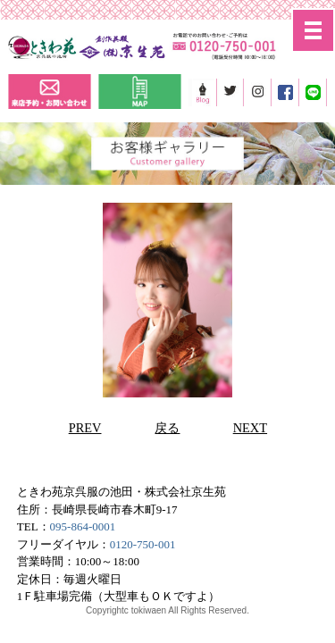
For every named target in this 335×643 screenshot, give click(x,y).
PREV (85, 428)
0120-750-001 (143, 544)
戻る (167, 428)
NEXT (250, 428)
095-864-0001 (83, 526)
